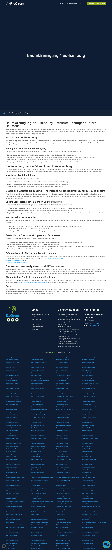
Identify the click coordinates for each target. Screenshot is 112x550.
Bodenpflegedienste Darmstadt (37, 385)
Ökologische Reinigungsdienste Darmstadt (14, 514)
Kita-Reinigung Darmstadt (61, 485)
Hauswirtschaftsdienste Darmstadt (88, 467)
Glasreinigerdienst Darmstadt (62, 446)
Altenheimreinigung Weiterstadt (37, 357)
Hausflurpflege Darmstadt (86, 456)
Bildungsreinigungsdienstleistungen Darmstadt (40, 380)
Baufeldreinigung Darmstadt (87, 370)
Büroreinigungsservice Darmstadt (12, 396)
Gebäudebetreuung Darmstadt (62, 430)
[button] (4, 546)
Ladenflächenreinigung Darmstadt (62, 496)
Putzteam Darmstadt (86, 519)
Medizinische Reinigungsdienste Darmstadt (90, 501)
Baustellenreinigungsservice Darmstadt (63, 375)
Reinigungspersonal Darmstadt (12, 532)
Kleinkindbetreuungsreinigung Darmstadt (39, 488)
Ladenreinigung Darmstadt (36, 498)
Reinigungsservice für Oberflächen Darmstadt (65, 532)
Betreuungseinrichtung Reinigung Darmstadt (65, 378)
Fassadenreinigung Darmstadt (62, 404)
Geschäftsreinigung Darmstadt (62, 438)
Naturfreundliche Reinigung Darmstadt (63, 506)
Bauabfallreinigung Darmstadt (62, 367)
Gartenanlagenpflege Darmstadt (12, 422)
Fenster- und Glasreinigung (14, 260)
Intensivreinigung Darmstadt (87, 475)
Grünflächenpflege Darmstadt (11, 456)
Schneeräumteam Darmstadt (11, 548)
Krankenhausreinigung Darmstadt (88, 493)
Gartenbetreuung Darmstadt (87, 422)
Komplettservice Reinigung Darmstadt (13, 493)
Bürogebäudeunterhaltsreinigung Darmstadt (39, 391)
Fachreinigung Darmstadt (61, 401)
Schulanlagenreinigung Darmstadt (88, 548)
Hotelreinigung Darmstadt (86, 469)
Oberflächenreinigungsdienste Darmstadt (64, 509)
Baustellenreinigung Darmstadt (37, 375)
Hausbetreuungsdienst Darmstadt (62, 456)
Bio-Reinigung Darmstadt (61, 380)
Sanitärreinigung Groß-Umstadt (12, 540)
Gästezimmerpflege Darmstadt (87, 427)
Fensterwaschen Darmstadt (87, 409)
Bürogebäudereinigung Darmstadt (88, 388)
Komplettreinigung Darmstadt (87, 490)
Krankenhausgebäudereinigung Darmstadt (39, 493)
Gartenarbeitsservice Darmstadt (62, 422)
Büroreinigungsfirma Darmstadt (88, 393)
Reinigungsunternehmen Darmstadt (88, 535)
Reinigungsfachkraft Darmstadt (88, 527)
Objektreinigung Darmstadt (11, 511)
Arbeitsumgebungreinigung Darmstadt (38, 362)
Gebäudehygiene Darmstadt (87, 430)
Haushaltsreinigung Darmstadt (62, 461)
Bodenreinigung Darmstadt (61, 385)
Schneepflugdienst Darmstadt (11, 545)
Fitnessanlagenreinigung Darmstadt (38, 412)
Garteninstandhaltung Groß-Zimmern (63, 425)
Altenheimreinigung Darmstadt (12, 357)
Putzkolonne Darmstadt (60, 519)
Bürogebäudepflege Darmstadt (62, 388)
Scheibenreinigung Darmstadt (87, 543)
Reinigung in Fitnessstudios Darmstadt (63, 522)
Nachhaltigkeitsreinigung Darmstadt (38, 506)
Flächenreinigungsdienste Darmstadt (38, 417)
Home (62, 3)
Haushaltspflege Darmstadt (11, 461)
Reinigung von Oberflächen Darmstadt (13, 524)
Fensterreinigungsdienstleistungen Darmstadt (90, 406)
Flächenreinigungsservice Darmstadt (89, 417)
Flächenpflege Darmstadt (86, 414)
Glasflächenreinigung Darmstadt (12, 446)
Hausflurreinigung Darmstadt (36, 459)
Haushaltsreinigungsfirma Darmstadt (13, 464)
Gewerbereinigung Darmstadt (87, 440)
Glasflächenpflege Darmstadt (87, 443)
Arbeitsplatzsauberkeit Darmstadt (12, 362)
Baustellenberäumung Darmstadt (12, 375)
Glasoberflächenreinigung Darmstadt (38, 446)
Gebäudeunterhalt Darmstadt (87, 435)
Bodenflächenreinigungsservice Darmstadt (90, 383)
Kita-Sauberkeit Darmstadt (11, 488)
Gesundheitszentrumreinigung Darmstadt (39, 440)
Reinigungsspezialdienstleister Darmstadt (90, 532)
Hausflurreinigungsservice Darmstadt (89, 459)
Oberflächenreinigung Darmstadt (37, 509)
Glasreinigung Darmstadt (86, 446)
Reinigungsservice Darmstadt (37, 532)
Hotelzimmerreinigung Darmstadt (37, 472)
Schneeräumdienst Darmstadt (62, 545)
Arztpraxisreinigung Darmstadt (62, 362)
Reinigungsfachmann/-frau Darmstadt (13, 530)
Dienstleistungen (71, 3)
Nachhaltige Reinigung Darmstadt (62, 503)
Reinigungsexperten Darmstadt (62, 527)
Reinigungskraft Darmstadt (61, 530)
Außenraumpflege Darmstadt (36, 364)
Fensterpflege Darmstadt (86, 404)
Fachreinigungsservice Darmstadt (88, 401)
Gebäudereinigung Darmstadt (62, 435)
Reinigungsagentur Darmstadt (62, 524)
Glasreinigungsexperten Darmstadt (12, 448)
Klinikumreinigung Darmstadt (61, 490)
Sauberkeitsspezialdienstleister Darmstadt (39, 543)
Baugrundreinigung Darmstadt (37, 372)
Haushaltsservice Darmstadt (61, 464)
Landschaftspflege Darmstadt (87, 498)
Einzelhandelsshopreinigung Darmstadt (13, 401)
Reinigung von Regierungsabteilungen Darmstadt (40, 524)
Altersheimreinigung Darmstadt (12, 359)
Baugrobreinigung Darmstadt (11, 372)
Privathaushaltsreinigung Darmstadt (13, 519)
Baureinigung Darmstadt (61, 372)
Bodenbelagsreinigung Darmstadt (12, 383)
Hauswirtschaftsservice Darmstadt (12, 469)
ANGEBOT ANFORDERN (97, 3)
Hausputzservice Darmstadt (11, 467)
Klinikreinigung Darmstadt (11, 490)
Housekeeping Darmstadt (86, 472)
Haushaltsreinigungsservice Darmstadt (38, 464)
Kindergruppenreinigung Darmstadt (63, 480)
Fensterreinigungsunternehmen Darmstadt (39, 409)
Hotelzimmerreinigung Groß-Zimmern (63, 472)
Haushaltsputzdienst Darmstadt (37, 461)
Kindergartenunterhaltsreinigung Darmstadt (39, 480)
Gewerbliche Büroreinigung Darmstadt (13, 443)
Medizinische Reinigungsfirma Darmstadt (14, 503)
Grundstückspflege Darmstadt (37, 454)
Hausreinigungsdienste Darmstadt (62, 467)
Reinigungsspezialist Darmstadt (12, 535)
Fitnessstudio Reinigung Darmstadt (38, 414)
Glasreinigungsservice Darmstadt (37, 448)
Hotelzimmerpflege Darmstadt (11, 472)
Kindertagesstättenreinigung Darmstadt (13, 485)
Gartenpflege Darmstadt (10, 427)
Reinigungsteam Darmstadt (36, 535)
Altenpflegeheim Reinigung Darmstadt (63, 357)
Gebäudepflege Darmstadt (87, 433)
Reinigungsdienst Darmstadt (87, 524)
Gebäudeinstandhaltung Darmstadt (38, 433)
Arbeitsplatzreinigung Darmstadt (62, 359)
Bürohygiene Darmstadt (60, 391)
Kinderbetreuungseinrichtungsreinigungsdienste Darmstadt (42, 477)
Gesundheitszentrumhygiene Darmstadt (13, 440)
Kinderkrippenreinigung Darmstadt (12, 482)
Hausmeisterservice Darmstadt (88, 464)
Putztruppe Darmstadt (10, 522)
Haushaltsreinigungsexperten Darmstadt (89, 461)
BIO (81, 3)
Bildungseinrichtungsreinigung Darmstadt (89, 378)
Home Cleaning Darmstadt (36, 469)
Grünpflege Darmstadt (35, 456)
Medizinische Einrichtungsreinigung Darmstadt (15, 501)
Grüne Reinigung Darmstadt (61, 454)
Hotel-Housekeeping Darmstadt (62, 469)
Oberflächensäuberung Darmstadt (88, 509)
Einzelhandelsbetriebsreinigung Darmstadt (64, 396)
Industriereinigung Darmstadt (36, 475)
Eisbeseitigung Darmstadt (36, 401)
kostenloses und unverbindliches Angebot (34, 282)
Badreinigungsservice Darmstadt (37, 367)
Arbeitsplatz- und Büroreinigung (53, 258)
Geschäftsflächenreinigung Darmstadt (38, 438)
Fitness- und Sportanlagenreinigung (17, 262)
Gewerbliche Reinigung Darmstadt (37, 443)
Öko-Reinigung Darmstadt (61, 511)
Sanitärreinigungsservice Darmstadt (63, 540)
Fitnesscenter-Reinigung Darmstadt (88, 412)
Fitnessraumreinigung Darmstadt (12, 414)
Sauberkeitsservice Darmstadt (87, 540)
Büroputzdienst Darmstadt (11, 393)
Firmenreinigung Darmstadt (11, 412)
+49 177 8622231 (94, 325)
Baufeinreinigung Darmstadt (61, 370)
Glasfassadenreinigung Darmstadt (62, 443)
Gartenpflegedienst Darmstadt (37, 427)
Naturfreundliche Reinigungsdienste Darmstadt (91, 506)
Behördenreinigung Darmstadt (11, 378)
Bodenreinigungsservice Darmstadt (12, 388)
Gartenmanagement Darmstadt (88, 425)
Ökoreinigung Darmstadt (36, 514)
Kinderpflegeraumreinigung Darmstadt (38, 482)
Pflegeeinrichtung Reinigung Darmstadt (89, 514)
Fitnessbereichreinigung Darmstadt (63, 412)
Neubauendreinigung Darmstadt (12, 509)
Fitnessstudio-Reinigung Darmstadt (63, 414)
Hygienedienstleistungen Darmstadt (13, 475)
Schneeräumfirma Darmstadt (87, 545)
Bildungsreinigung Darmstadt (11, 380)
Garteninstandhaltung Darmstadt (37, 425)
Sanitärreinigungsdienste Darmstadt (38, 540)
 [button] (106, 545)
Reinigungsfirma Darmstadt (36, 530)
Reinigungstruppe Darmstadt (61, 535)
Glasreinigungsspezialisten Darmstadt (63, 448)
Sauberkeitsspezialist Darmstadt (62, 543)
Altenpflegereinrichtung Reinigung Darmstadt (90, 357)
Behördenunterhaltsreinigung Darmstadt (39, 378)
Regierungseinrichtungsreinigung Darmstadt (39, 522)
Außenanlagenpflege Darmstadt (88, 362)
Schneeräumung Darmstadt (36, 548)
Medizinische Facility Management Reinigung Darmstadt (42, 501)
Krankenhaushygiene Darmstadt (62, 493)
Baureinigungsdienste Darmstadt (88, 372)
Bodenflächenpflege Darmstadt (37, 383)
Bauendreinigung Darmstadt (11, 370)
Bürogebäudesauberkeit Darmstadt (12, 391)
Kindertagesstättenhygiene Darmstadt (63, 482)
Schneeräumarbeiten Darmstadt (37, 545)
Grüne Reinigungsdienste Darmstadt (89, 454)
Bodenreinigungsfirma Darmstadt (88, 385)
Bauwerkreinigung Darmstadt (87, 375)
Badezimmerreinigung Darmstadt (88, 364)
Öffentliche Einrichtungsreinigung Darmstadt (39, 511)
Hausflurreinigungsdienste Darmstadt (63, 459)
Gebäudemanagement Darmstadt (62, 433)
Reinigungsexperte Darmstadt (37, 527)
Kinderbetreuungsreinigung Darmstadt (89, 477)
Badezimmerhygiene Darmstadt (62, 364)
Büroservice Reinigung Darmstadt (37, 396)
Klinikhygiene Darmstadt (86, 488)
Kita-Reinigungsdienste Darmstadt (88, 485)
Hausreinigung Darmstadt (36, 467)
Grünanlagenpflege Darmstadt (87, 448)
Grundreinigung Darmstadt (11, 451)
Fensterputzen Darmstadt (36, 406)
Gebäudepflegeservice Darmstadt (37, 435)
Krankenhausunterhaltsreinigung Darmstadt (14, 496)
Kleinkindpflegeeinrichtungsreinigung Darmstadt (65, 488)
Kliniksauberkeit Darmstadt (36, 490)
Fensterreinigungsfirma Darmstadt (12, 409)
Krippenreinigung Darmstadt (36, 496)
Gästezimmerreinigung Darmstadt (37, 430)
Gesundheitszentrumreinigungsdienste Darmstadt (66, 440)
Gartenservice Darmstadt (61, 427)
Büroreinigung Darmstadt (36, 393)
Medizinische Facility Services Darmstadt (64, 501)
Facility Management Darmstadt (12, 404)
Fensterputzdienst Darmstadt (11, 406)
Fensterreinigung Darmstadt (61, 406)
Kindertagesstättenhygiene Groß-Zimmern (90, 482)
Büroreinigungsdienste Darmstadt (62, 393)
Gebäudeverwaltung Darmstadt (12, 438)
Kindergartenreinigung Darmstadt (12, 480)
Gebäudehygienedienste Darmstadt (13, 433)
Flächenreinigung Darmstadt (11, 417)
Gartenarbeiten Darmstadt (36, 422)
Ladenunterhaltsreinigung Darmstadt (63, 498)
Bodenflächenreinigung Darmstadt (62, 383)
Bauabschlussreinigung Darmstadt (88, 367)
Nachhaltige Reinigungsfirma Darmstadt (89, 503)
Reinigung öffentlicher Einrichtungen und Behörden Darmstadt (94, 522)
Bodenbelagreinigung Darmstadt (88, 380)
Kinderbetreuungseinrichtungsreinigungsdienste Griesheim (67, 477)
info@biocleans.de (94, 323)
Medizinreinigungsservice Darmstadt (38, 503)
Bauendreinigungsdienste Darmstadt (38, 370)
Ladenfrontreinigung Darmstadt (88, 496)
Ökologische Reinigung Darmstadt (88, 511)
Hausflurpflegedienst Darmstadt (12, 459)
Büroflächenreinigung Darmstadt (37, 388)
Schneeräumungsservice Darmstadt (63, 548)
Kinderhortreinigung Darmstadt (87, 480)
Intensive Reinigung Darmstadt (62, 475)
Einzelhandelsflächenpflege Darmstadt (89, 396)
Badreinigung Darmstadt (10, 367)
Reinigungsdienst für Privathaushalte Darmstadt (15, 527)
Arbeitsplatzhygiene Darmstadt (37, 359)
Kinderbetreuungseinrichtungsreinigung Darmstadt (15, 477)
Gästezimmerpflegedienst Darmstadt (13, 430)
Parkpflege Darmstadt (60, 514)
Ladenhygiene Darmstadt (11, 498)
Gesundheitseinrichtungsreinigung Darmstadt (90, 438)
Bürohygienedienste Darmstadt (88, 391)
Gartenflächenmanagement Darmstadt (13, 425)
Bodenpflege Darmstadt (10, 385)
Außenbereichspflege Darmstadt (12, 364)
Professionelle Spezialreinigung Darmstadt (39, 519)
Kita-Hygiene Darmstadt (35, 485)
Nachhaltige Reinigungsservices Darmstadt (14, 506)
